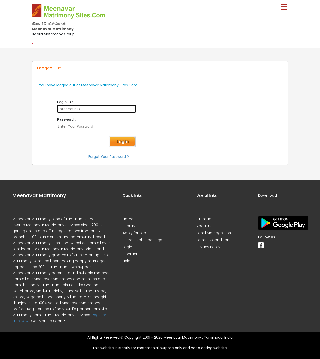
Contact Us (133, 253)
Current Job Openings (142, 239)
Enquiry (129, 225)
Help (126, 260)
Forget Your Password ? (108, 156)
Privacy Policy (208, 246)
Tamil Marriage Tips (213, 232)
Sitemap (204, 218)
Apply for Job (134, 232)
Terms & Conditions (214, 239)
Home (128, 218)
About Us (204, 225)
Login (127, 246)
